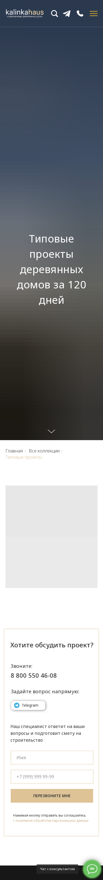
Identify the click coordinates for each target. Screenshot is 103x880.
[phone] (52, 776)
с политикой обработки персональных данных (50, 820)
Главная (14, 451)
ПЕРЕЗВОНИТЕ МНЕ (52, 795)
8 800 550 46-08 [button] (34, 675)
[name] (52, 757)
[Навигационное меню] (94, 13)
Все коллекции (44, 451)
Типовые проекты (23, 457)
